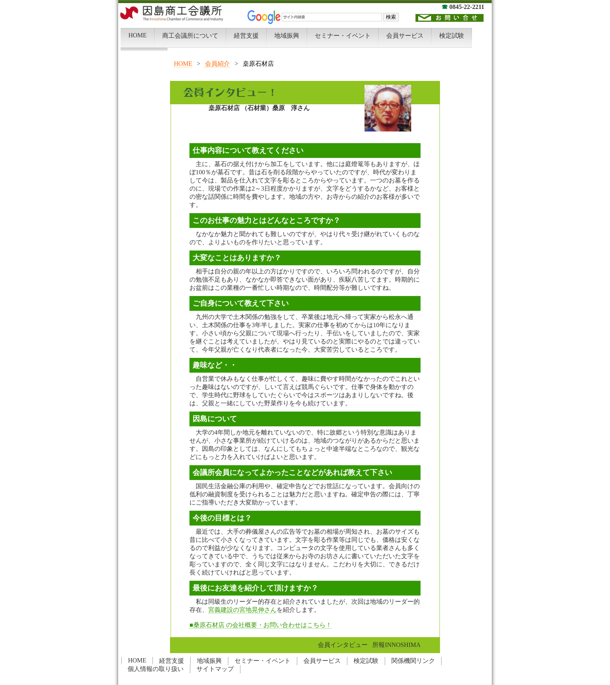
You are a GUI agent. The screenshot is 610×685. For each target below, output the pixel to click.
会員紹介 (217, 63)
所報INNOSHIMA (396, 644)
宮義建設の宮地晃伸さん (242, 609)
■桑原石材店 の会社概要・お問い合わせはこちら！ (260, 625)
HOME (183, 63)
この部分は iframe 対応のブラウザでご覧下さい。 (305, 25)
